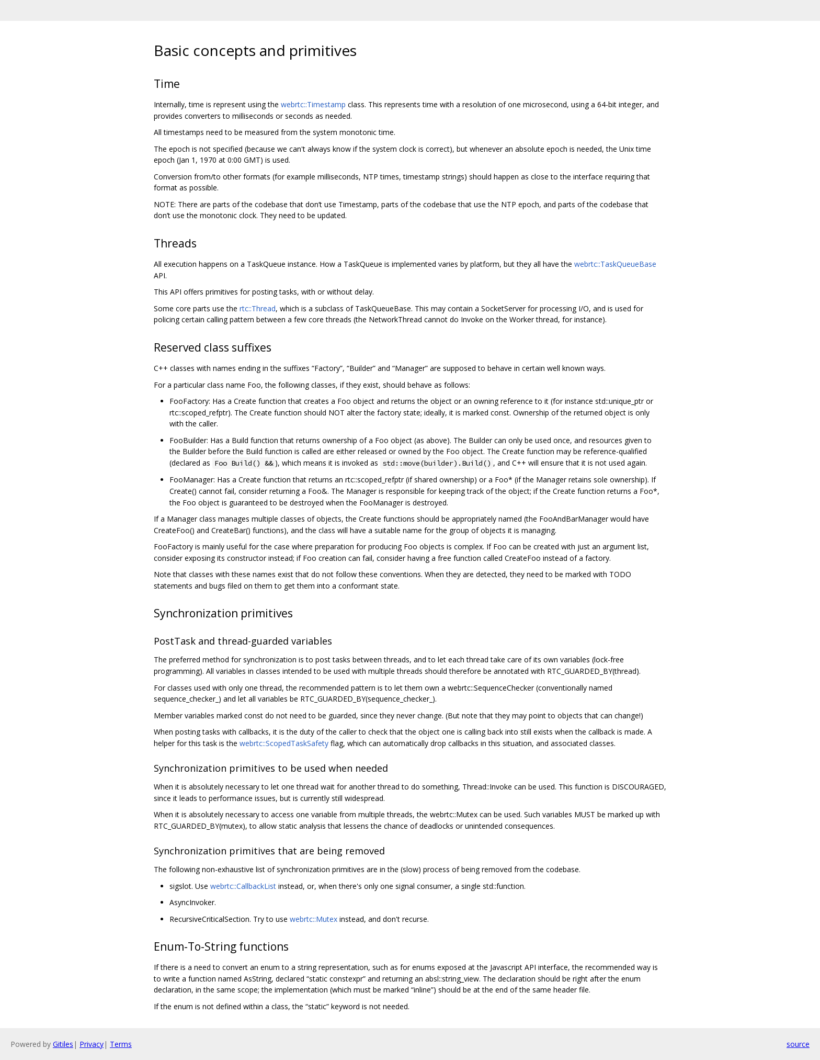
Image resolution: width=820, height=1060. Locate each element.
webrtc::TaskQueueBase (615, 264)
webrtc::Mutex (313, 919)
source (798, 1044)
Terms (121, 1044)
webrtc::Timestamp (313, 104)
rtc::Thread (258, 308)
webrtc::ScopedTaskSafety (284, 743)
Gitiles (63, 1044)
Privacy (91, 1044)
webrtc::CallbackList (243, 886)
